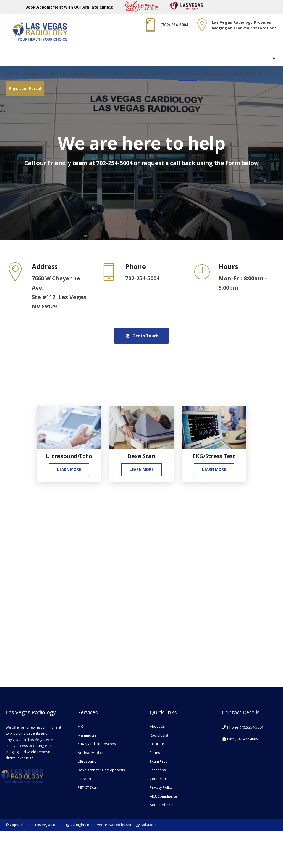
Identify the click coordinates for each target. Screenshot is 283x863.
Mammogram (89, 767)
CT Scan (84, 810)
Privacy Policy (161, 819)
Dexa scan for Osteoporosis (101, 801)
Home (11, 73)
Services (58, 73)
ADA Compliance (163, 828)
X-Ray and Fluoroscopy (97, 775)
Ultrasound (87, 793)
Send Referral (247, 73)
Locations (187, 73)
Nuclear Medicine (92, 784)
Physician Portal (25, 88)
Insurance (113, 73)
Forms (136, 73)
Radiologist (85, 73)
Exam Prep (160, 73)
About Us (33, 73)
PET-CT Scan (88, 819)
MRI (81, 758)
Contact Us (216, 73)
